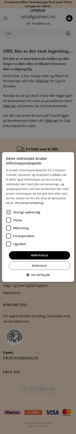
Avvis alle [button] (39, 265)
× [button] (67, 156)
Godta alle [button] (39, 255)
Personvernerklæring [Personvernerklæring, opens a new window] (29, 203)
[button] (38, 275)
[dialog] (38, 217)
